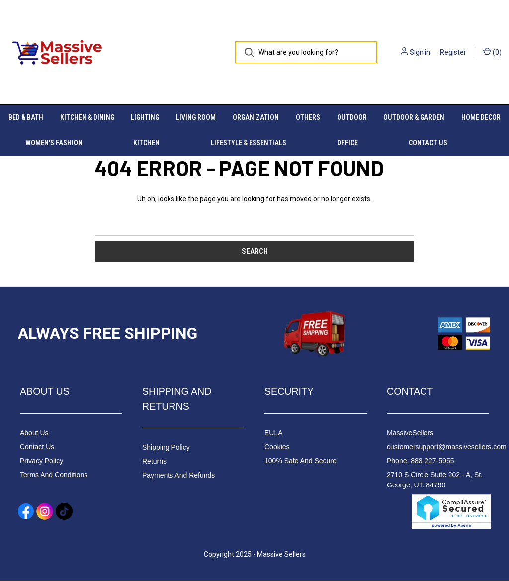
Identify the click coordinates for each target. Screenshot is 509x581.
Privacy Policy (41, 461)
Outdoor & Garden (413, 117)
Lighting (145, 117)
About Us (34, 433)
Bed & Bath (25, 117)
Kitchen (146, 143)
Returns (154, 462)
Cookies (277, 447)
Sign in (420, 52)
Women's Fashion (54, 143)
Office (347, 143)
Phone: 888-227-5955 (420, 461)
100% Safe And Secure (300, 461)
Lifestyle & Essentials (248, 143)
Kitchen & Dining (87, 117)
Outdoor (352, 117)
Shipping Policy (166, 448)
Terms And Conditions (53, 475)
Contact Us (428, 143)
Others (308, 117)
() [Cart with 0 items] (492, 51)
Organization (256, 117)
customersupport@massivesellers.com (447, 447)
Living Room (196, 117)
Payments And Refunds (178, 476)
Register (453, 52)
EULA (273, 433)
